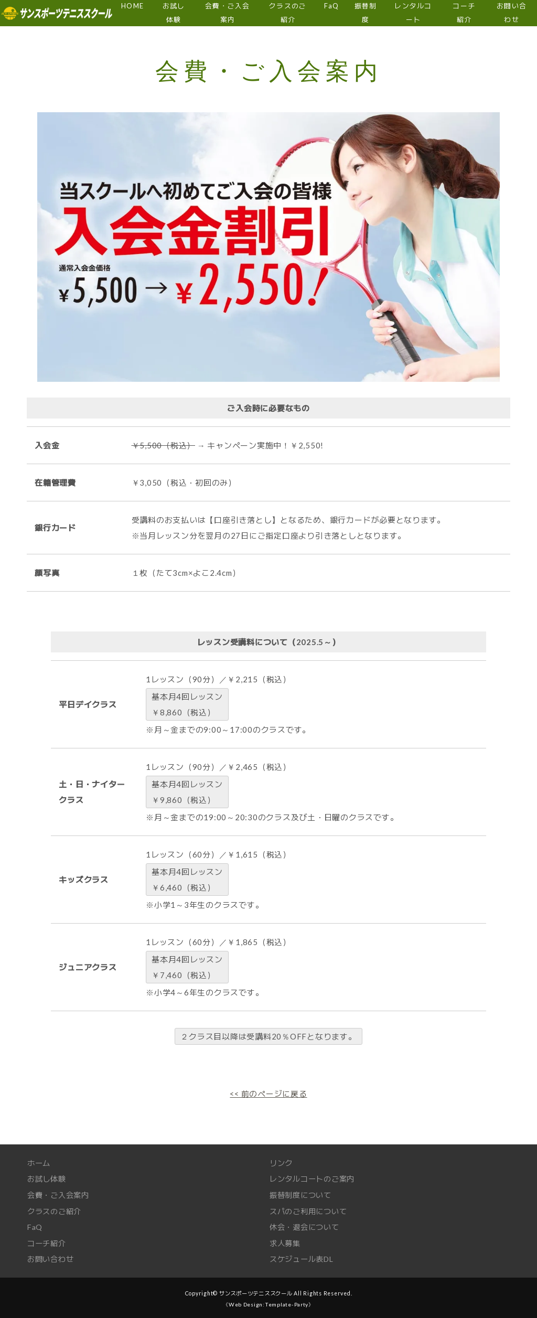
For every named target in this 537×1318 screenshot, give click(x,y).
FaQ (35, 1225)
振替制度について (303, 1193)
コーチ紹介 (48, 1241)
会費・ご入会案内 (60, 1193)
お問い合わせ (52, 1256)
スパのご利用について (311, 1209)
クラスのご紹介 (56, 1209)
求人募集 (286, 1241)
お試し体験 (48, 1178)
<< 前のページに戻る (268, 1093)
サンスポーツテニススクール (256, 1291)
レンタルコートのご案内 (315, 1178)
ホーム (39, 1162)
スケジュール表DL (304, 1256)
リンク (282, 1162)
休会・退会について (307, 1225)
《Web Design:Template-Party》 (268, 1302)
